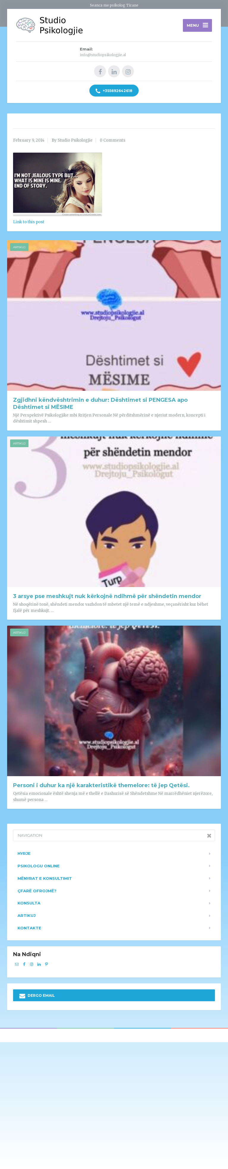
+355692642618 (114, 91)
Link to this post (28, 221)
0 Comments (112, 140)
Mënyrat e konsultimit (45, 878)
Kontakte (29, 928)
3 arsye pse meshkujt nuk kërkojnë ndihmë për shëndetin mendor (107, 596)
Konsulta (29, 903)
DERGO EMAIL (37, 996)
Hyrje (24, 853)
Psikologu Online (39, 865)
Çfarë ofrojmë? (37, 890)
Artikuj (19, 247)
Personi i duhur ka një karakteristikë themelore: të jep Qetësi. (101, 785)
